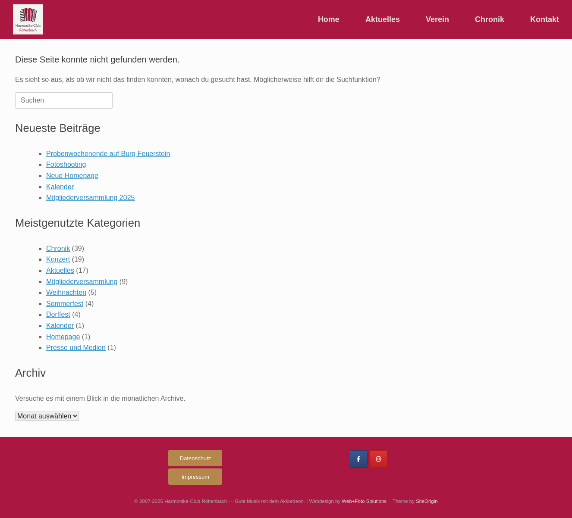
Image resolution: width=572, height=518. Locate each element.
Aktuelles (382, 19)
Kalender (60, 186)
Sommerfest (64, 303)
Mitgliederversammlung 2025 (90, 197)
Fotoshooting (66, 164)
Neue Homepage (72, 175)
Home (328, 19)
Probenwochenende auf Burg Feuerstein (108, 153)
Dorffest (58, 314)
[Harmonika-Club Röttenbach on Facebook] (359, 459)
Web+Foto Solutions (364, 501)
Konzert (58, 259)
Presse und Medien (76, 347)
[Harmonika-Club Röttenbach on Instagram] (378, 459)
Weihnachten (66, 292)
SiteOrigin (427, 501)
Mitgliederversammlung (81, 281)
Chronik (489, 19)
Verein (437, 19)
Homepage (63, 336)
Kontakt (544, 19)
